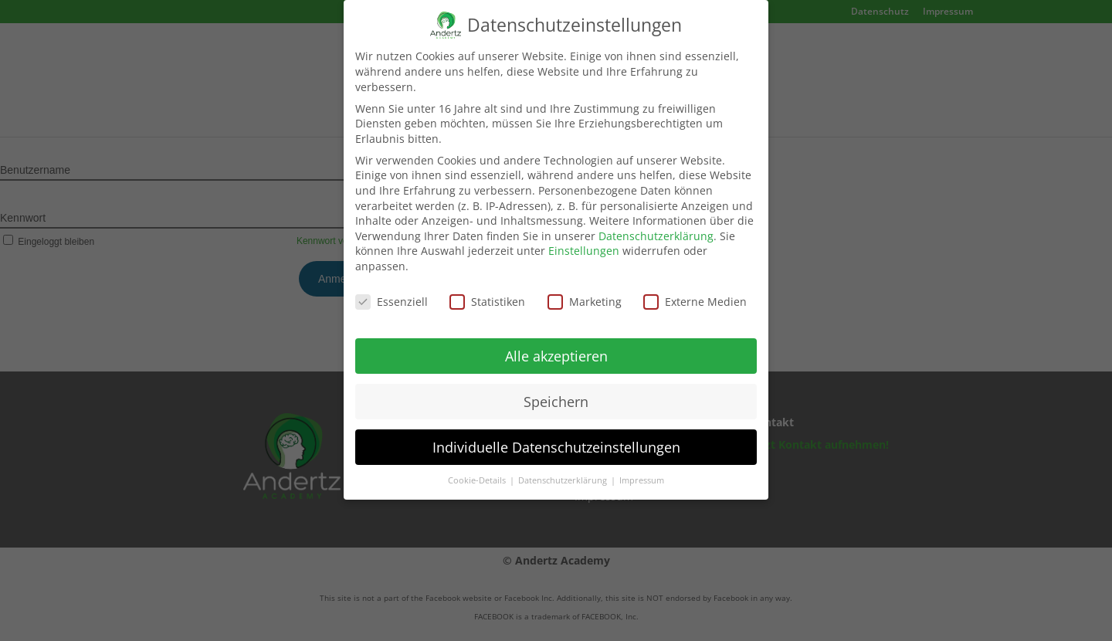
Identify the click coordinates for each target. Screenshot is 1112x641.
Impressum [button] (641, 472)
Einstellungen (583, 243)
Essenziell (391, 293)
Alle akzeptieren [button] (556, 347)
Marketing (585, 293)
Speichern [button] (556, 393)
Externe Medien (695, 293)
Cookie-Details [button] (478, 472)
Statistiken (487, 293)
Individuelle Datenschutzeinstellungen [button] (556, 438)
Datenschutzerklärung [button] (563, 472)
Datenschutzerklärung (656, 227)
